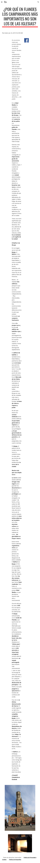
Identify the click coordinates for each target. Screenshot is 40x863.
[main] (20, 17)
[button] (1, 2)
